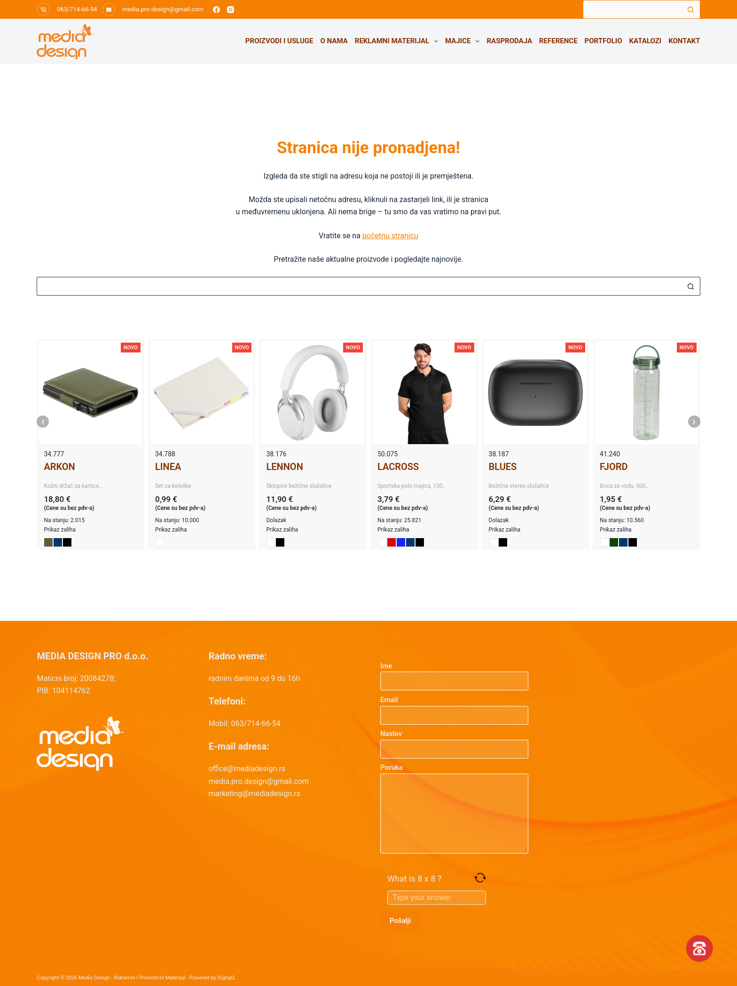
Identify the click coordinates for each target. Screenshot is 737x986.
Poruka (454, 808)
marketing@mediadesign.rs (254, 793)
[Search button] (691, 9)
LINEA (168, 466)
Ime (454, 674)
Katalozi (645, 41)
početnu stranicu (390, 235)
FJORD (613, 466)
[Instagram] (230, 9)
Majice (464, 41)
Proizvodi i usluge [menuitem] (279, 41)
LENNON (284, 466)
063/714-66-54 (77, 9)
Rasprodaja (509, 41)
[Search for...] (632, 9)
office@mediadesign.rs (247, 768)
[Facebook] (216, 9)
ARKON (59, 466)
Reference (558, 41)
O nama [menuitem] (334, 41)
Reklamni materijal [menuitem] (398, 41)
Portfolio (603, 41)
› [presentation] (694, 421)
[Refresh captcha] (480, 878)
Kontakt (684, 41)
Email (454, 708)
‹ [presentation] (43, 421)
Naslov (454, 741)
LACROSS (398, 466)
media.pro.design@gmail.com (163, 9)
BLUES (503, 466)
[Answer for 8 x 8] (436, 898)
